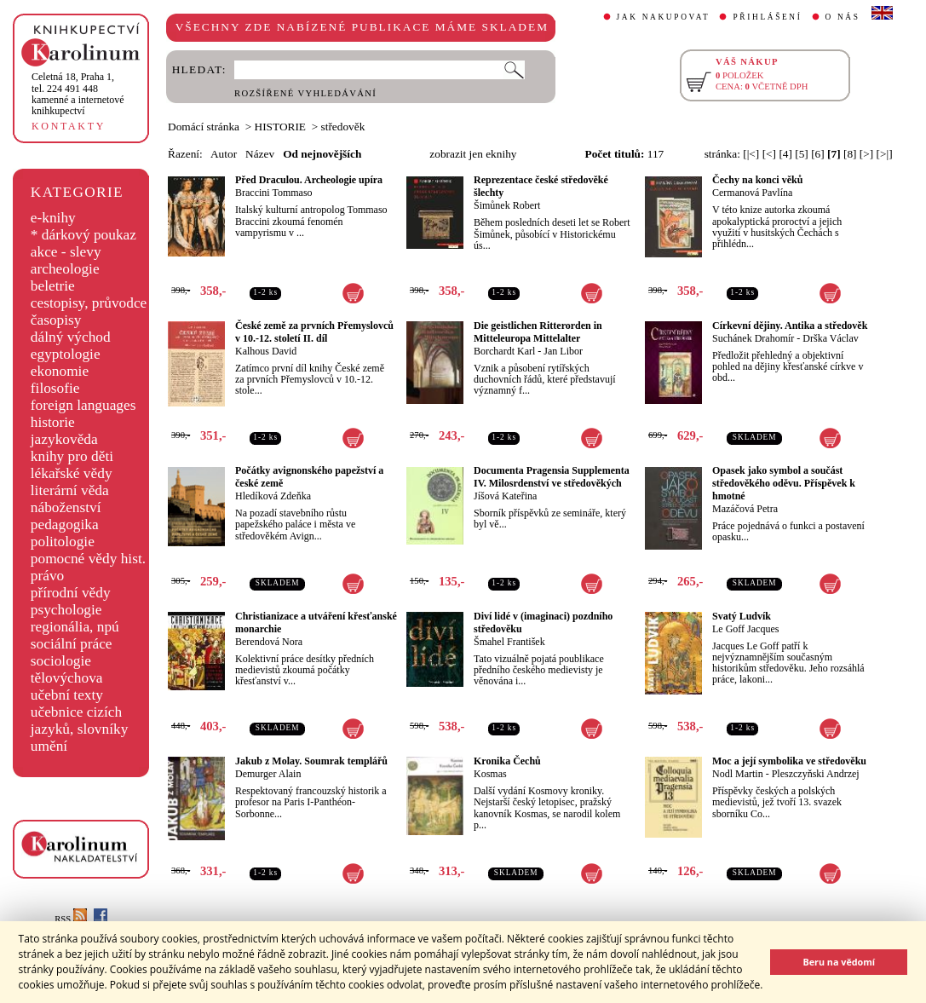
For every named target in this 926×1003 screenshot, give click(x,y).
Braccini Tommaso (274, 193)
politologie (63, 541)
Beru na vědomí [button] (838, 961)
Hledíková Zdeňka (273, 496)
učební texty (67, 695)
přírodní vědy (71, 593)
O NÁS (842, 17)
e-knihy (53, 218)
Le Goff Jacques (745, 629)
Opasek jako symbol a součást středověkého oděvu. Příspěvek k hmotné (783, 483)
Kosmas (490, 774)
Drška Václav (830, 338)
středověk (343, 126)
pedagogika (65, 524)
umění (49, 746)
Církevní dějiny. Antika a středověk (789, 325)
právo (47, 576)
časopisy (56, 320)
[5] (801, 153)
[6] (818, 153)
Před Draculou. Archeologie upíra (308, 180)
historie (53, 422)
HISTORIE (280, 126)
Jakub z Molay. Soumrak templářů (311, 761)
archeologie (65, 269)
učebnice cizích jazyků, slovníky (80, 720)
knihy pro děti (72, 456)
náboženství (66, 507)
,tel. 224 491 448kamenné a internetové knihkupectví (78, 94)
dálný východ (71, 337)
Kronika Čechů (507, 761)
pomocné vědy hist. (88, 558)
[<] (769, 153)
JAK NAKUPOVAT (663, 17)
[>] (866, 153)
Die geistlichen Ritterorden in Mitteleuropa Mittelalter (538, 332)
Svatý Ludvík (741, 616)
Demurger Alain (268, 774)
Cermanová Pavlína (752, 193)
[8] (850, 153)
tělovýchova (67, 678)
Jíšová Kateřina (505, 496)
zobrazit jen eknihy (472, 153)
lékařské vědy (71, 473)
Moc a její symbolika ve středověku (789, 761)
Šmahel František (509, 642)
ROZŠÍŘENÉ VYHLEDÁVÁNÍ (305, 93)
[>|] (885, 153)
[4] (785, 153)
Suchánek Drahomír (753, 338)
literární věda (70, 490)
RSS (71, 919)
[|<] (751, 153)
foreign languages (83, 405)
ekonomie (60, 371)
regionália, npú (75, 627)
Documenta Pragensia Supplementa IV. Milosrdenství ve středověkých (552, 476)
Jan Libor (563, 351)
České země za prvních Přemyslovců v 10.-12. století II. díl (314, 332)
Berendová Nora (268, 642)
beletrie (53, 286)
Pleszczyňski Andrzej (816, 774)
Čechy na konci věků (757, 180)
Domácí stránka (203, 126)
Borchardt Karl (504, 351)
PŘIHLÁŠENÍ (767, 17)
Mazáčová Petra (745, 509)
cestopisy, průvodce (89, 303)
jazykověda (64, 439)
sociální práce (71, 644)
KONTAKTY (69, 126)
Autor (223, 153)
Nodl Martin (737, 774)
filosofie (55, 388)
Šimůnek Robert (507, 205)
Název (259, 153)
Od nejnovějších (322, 153)
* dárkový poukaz (83, 235)
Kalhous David (265, 351)
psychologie (66, 610)
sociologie (61, 661)
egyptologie (66, 354)
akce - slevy (66, 252)
